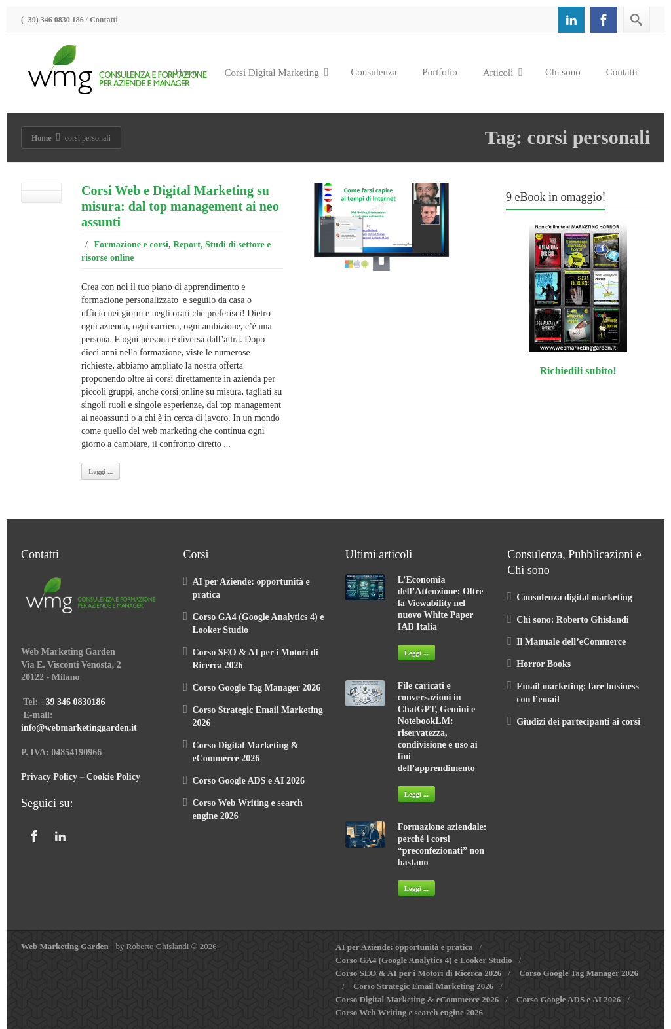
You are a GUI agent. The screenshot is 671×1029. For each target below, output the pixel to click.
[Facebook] (603, 20)
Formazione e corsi (131, 244)
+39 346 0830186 (73, 702)
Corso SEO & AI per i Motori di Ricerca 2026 (418, 973)
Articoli (503, 72)
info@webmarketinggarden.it (79, 727)
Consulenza (373, 72)
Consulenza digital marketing (574, 597)
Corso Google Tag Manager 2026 (256, 688)
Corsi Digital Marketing (277, 72)
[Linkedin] (571, 20)
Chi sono (563, 72)
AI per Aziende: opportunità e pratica (404, 947)
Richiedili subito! (578, 370)
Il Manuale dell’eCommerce (571, 642)
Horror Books (543, 664)
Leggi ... (100, 471)
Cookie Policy (113, 777)
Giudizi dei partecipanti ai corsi (578, 722)
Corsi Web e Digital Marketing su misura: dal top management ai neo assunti (180, 206)
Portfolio (439, 72)
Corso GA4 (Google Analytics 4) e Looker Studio (424, 960)
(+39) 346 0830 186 (52, 19)
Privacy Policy (49, 777)
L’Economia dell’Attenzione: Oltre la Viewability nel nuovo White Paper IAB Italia (441, 603)
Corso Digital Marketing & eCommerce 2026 (417, 999)
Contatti (104, 19)
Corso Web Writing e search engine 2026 (409, 1012)
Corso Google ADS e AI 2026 (248, 780)
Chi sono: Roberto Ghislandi (572, 619)
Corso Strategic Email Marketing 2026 (423, 986)
